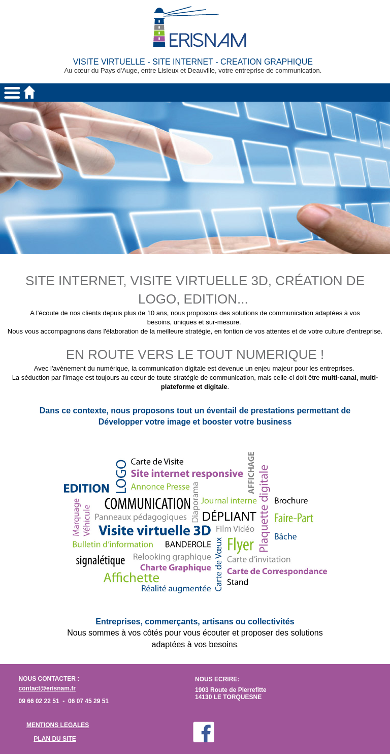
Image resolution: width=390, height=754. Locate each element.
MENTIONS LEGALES (57, 725)
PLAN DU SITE (55, 738)
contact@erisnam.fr (47, 688)
